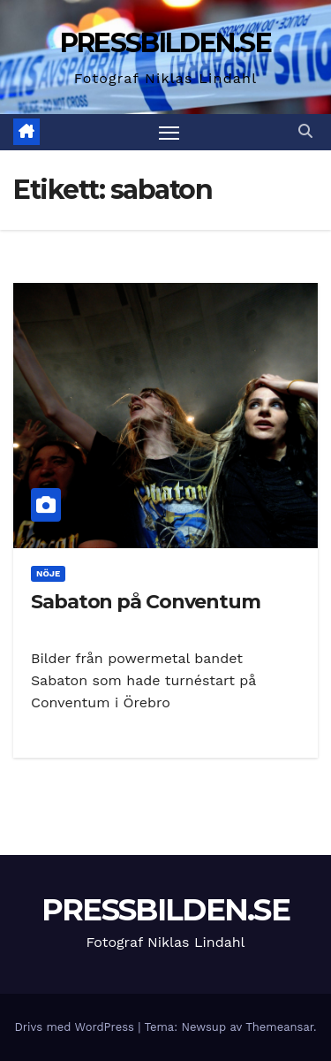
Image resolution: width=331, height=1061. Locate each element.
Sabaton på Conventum (145, 602)
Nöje (48, 573)
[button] (305, 131)
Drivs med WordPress (76, 1027)
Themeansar (279, 1027)
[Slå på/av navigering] (169, 132)
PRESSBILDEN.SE (165, 43)
